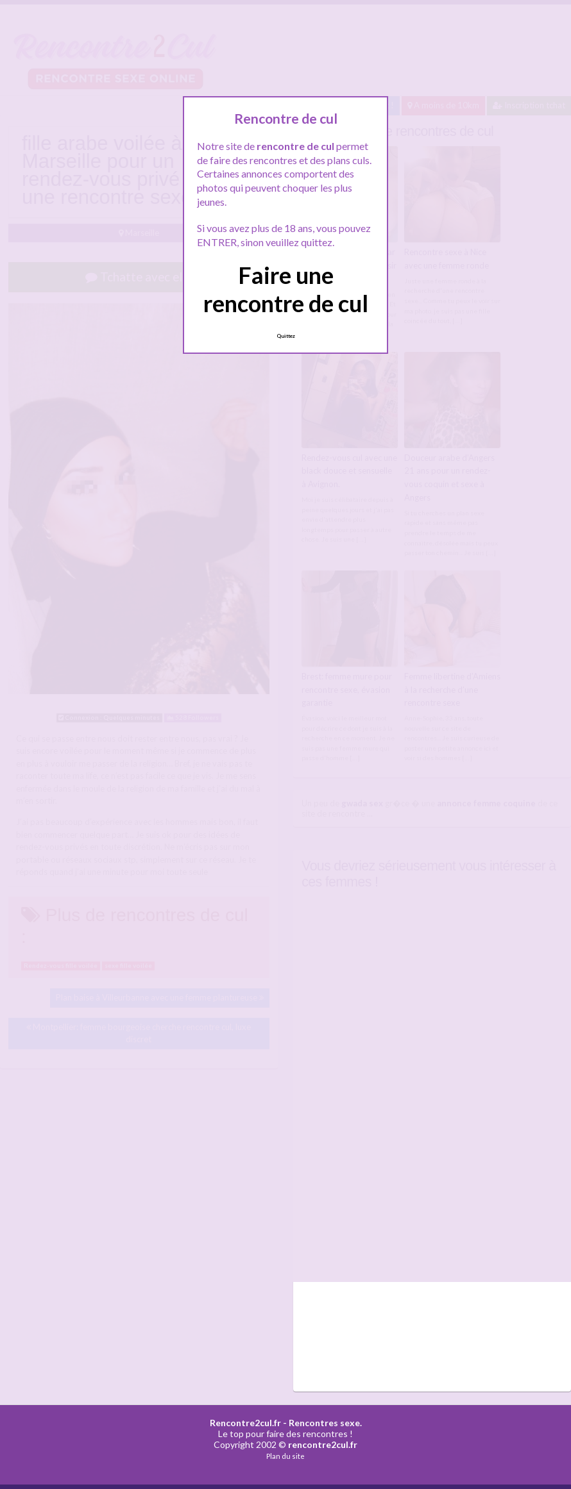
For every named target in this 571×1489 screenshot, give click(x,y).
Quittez (286, 336)
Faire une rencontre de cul (285, 289)
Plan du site (285, 1456)
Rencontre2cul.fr (245, 1422)
